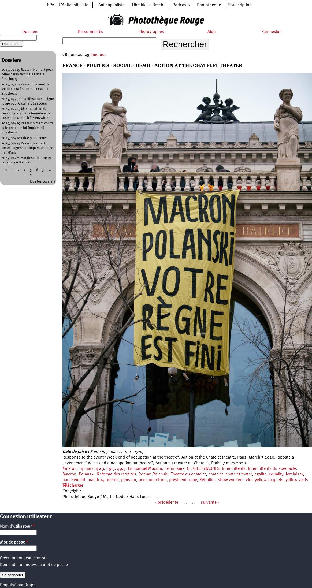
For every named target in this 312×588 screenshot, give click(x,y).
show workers (230, 480)
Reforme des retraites (116, 474)
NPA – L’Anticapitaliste (67, 5)
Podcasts (181, 5)
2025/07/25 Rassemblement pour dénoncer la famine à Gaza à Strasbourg (27, 74)
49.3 (121, 469)
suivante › (210, 502)
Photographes (151, 32)
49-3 (110, 469)
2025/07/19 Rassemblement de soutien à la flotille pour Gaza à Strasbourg (25, 89)
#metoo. (98, 55)
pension (128, 480)
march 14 (96, 480)
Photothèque (209, 5)
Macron (69, 474)
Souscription (240, 5)
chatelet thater (238, 474)
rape (193, 480)
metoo (113, 480)
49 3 (100, 469)
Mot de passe (14, 542)
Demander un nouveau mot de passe (34, 565)
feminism (294, 474)
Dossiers (30, 32)
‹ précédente (166, 502)
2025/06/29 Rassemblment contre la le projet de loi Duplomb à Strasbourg (27, 128)
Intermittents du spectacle (272, 469)
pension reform (153, 480)
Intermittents (234, 469)
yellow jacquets (269, 480)
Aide (211, 32)
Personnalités (90, 32)
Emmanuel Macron (145, 469)
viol (249, 480)
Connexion (272, 32)
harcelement (73, 480)
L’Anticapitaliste (110, 5)
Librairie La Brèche (148, 5)
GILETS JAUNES (206, 469)
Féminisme (174, 469)
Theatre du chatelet (188, 474)
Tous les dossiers (42, 181)
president (178, 480)
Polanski (87, 474)
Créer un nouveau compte (23, 558)
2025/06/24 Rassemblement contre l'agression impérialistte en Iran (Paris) (27, 148)
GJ (189, 469)
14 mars (86, 469)
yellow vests (297, 480)
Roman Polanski (153, 474)
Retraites (207, 480)
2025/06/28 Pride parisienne (23, 138)
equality (276, 474)
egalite (260, 474)
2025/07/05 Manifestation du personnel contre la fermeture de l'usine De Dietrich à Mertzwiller (25, 113)
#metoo (69, 469)
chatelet (215, 474)
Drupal (30, 585)
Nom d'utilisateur (17, 526)
